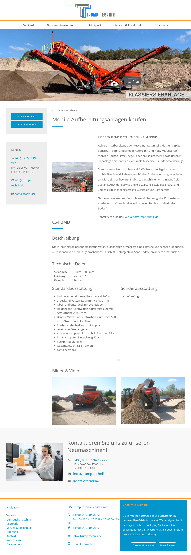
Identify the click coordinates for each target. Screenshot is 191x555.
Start (54, 110)
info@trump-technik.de (91, 473)
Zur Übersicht (27, 116)
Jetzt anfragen (26, 124)
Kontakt (11, 536)
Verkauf (28, 25)
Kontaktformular (25, 194)
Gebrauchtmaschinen (61, 25)
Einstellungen (167, 545)
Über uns (161, 25)
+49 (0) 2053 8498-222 (90, 459)
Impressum (13, 540)
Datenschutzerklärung (144, 534)
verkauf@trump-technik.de (141, 217)
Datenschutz (14, 544)
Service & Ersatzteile (128, 25)
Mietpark (95, 25)
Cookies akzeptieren (143, 545)
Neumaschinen (69, 110)
